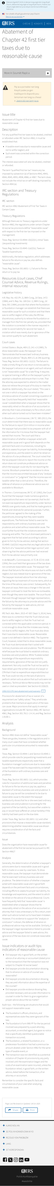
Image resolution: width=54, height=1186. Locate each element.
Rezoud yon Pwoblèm (17, 1137)
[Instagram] (16, 1159)
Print (32, 1110)
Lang (8, 1143)
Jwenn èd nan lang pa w (27, 100)
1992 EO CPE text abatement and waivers (23, 691)
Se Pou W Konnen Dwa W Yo (19, 1131)
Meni (48, 23)
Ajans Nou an (13, 1125)
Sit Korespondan (15, 1149)
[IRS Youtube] (26, 1159)
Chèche (27, 23)
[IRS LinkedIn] (21, 1160)
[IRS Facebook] (5, 1159)
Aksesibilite (27, 1181)
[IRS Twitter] (10, 1160)
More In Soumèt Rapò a (27, 73)
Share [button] (15, 1110)
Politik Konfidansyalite (27, 1176)
